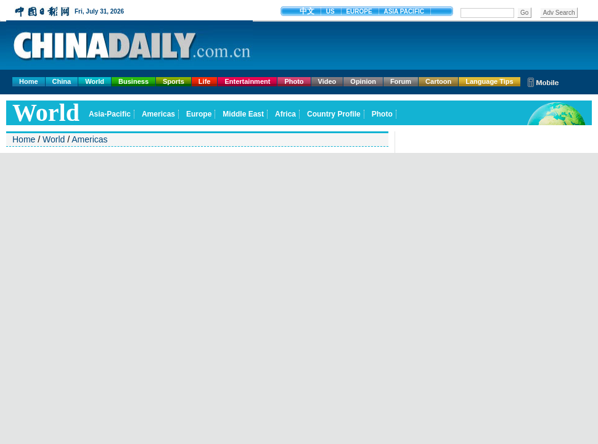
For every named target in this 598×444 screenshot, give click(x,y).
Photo (293, 81)
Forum (400, 81)
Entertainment (247, 81)
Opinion (363, 81)
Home (28, 81)
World (94, 81)
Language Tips (489, 81)
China (62, 81)
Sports (173, 81)
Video (327, 81)
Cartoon (438, 81)
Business (133, 81)
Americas (89, 139)
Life (205, 81)
